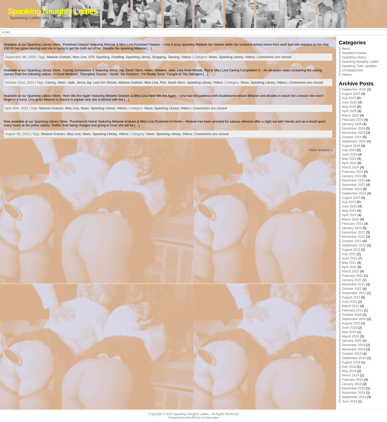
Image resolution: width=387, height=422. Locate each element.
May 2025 (349, 107)
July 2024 (349, 150)
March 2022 (350, 271)
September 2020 (354, 319)
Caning (50, 82)
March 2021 (350, 306)
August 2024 (351, 146)
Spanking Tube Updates (359, 66)
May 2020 (349, 332)
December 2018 (353, 388)
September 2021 (354, 293)
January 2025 (352, 124)
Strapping (159, 57)
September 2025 (354, 89)
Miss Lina (80, 57)
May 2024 (349, 159)
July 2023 (349, 202)
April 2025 (349, 111)
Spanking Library (138, 57)
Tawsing (173, 57)
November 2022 (353, 237)
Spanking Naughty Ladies (53, 11)
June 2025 (349, 102)
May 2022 (349, 263)
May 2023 (349, 211)
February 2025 (352, 120)
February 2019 (352, 379)
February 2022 (352, 276)
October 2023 (352, 189)
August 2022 (351, 250)
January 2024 (352, 176)
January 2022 (352, 280)
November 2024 (353, 133)
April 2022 (349, 267)
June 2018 (349, 401)
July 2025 (349, 98)
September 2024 (354, 141)
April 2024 (349, 163)
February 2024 (352, 172)
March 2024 (350, 167)
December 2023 (353, 180)
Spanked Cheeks (354, 53)
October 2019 (352, 353)
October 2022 (352, 241)
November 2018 (353, 392)
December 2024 (353, 128)
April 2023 (349, 215)
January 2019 (352, 384)
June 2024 (349, 154)
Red (163, 82)
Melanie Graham (59, 57)
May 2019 (349, 371)
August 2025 (351, 94)
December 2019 (353, 345)
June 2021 (349, 302)
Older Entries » (320, 150)
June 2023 (349, 206)
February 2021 (352, 310)
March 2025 (350, 115)
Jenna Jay (84, 82)
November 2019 (353, 349)
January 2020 (352, 340)
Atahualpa (212, 417)
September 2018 (354, 397)
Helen (61, 82)
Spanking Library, (232, 57)
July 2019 (349, 366)
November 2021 (353, 284)
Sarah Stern (176, 82)
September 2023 (354, 193)
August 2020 (351, 323)
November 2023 (353, 185)
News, (214, 57)
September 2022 (354, 245)
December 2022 (353, 232)
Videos (186, 57)
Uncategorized (352, 70)
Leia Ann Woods (105, 82)
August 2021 (351, 297)
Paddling (117, 57)
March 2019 (350, 375)
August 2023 (351, 198)
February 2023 (352, 224)
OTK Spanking (99, 57)
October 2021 (352, 289)
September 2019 (354, 358)
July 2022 (349, 254)
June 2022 (349, 258)
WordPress (193, 417)
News (85, 108)
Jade (71, 82)
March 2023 (350, 219)
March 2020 (350, 336)
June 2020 (349, 327)
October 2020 (352, 314)
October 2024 (352, 137)
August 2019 (351, 362)
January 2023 (352, 228)
